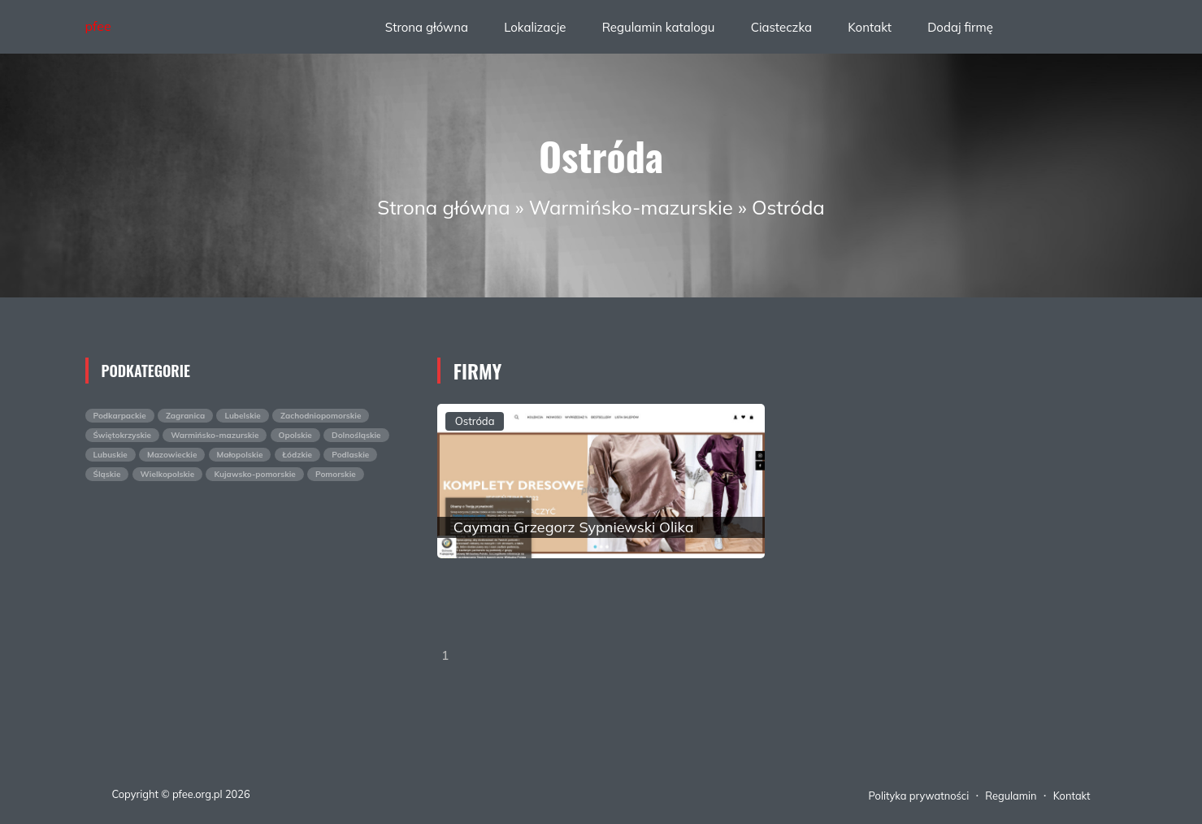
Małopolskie (240, 454)
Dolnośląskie (356, 435)
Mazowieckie (172, 454)
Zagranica (185, 415)
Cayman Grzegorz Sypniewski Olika (573, 527)
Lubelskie (242, 415)
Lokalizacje (535, 27)
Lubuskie (110, 454)
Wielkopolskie (168, 474)
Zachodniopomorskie (320, 415)
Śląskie (107, 474)
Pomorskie (335, 474)
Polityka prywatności (919, 795)
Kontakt (870, 27)
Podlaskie (350, 454)
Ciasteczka (781, 27)
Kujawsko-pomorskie (254, 474)
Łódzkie (298, 454)
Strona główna (426, 27)
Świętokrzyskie (122, 435)
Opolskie (295, 435)
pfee (98, 26)
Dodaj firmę (960, 27)
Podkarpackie (119, 415)
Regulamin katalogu (658, 27)
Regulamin (1010, 795)
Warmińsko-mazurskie (631, 207)
